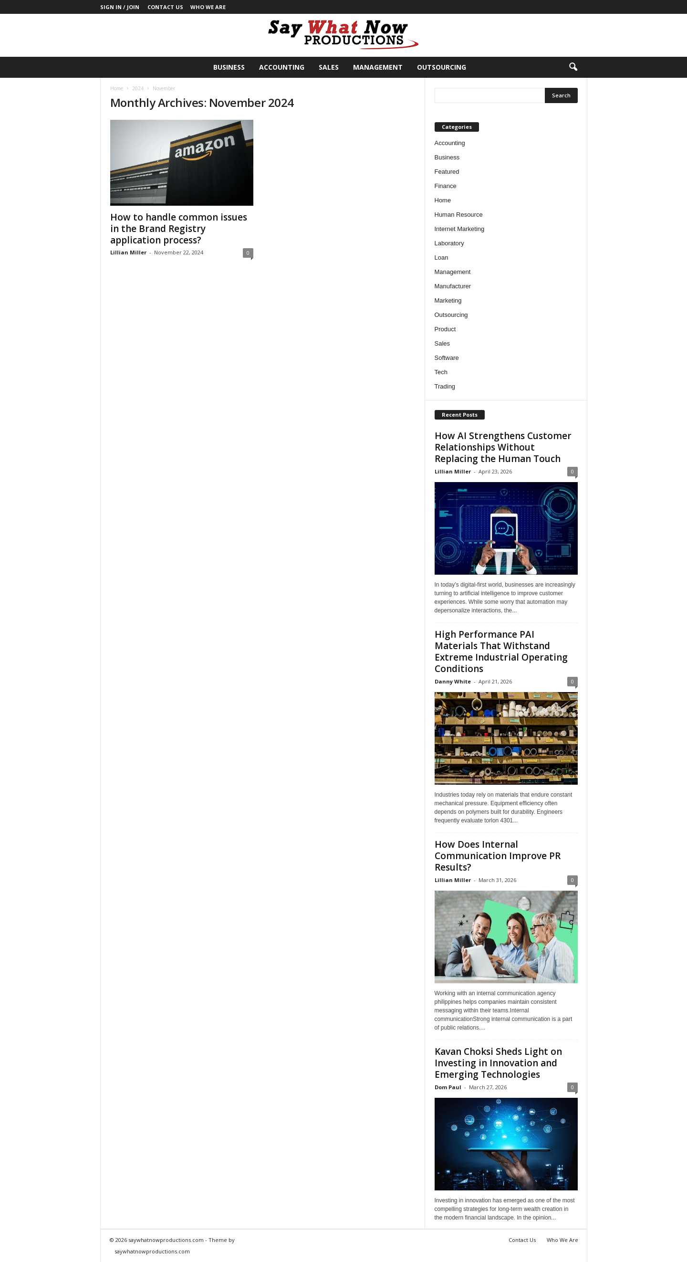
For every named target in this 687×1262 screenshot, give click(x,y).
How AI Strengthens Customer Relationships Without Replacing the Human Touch (503, 447)
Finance (446, 185)
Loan (441, 257)
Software (447, 357)
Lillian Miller (128, 252)
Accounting (281, 67)
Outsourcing (441, 67)
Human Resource (459, 214)
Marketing (448, 300)
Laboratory (449, 243)
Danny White (453, 681)
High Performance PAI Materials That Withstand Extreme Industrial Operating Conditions (501, 651)
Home (116, 88)
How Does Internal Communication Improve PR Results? (498, 855)
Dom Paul (448, 1087)
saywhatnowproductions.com (152, 1251)
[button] (572, 67)
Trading (445, 386)
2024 (138, 88)
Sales (329, 67)
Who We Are (208, 7)
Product (445, 329)
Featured (447, 171)
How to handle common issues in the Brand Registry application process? (178, 228)
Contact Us (165, 7)
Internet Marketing (460, 228)
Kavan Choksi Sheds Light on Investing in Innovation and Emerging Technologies (498, 1063)
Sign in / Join (119, 7)
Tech (441, 372)
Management (378, 67)
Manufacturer (453, 286)
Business (229, 67)
